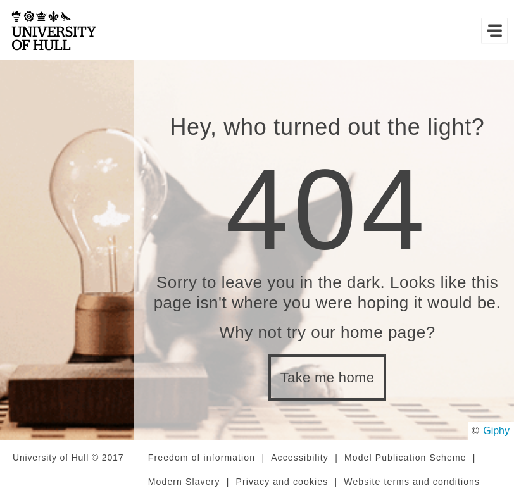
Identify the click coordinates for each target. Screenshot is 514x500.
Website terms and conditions (412, 482)
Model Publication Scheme (405, 458)
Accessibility (300, 458)
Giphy (496, 430)
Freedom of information (201, 458)
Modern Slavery (184, 482)
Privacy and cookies (282, 482)
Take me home (327, 377)
